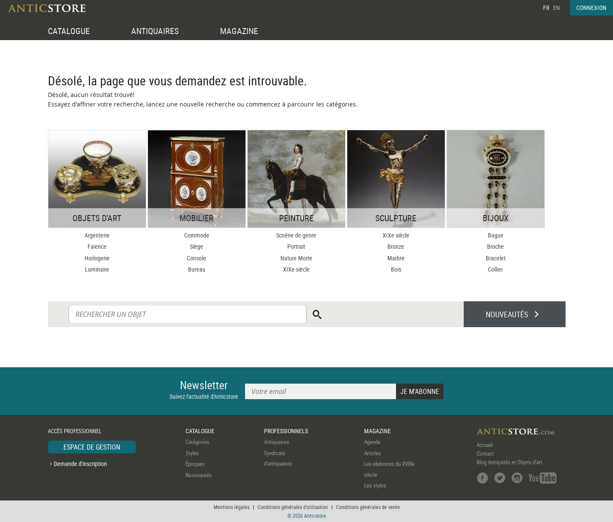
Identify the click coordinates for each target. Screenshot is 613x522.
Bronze (395, 246)
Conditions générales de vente (368, 506)
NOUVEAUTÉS (507, 314)
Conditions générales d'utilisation (293, 506)
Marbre (396, 258)
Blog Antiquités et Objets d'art (509, 462)
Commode (196, 235)
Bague (495, 235)
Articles (372, 453)
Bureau (196, 269)
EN (556, 7)
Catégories (197, 442)
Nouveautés (198, 475)
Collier (495, 269)
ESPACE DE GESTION (91, 447)
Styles (192, 453)
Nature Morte (296, 258)
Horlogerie (97, 258)
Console (196, 258)
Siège (196, 246)
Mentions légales (231, 506)
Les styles (375, 485)
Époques (194, 464)
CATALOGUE (69, 31)
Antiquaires (276, 442)
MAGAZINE (239, 31)
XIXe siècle (296, 269)
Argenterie (97, 235)
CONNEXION (591, 7)
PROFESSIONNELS (286, 431)
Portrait (296, 246)
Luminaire (97, 269)
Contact (485, 453)
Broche (495, 246)
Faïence (97, 246)
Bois (396, 269)
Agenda (372, 442)
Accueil (485, 445)
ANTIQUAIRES (155, 31)
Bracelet (496, 258)
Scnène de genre (296, 235)
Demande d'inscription (80, 463)
